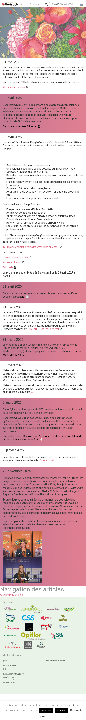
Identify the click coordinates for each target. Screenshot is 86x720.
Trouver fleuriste (59, 4)
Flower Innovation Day (15, 257)
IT (25, 4)
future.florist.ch (49, 460)
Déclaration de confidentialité (9, 665)
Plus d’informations (14, 87)
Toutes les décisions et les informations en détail (31, 246)
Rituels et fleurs (12, 262)
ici (23, 296)
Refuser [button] (61, 710)
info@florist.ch (6, 662)
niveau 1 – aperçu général (44, 329)
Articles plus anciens (12, 594)
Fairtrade (8, 267)
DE (21, 4)
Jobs (70, 4)
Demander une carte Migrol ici (20, 126)
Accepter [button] (46, 710)
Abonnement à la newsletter (9, 682)
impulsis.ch (48, 662)
